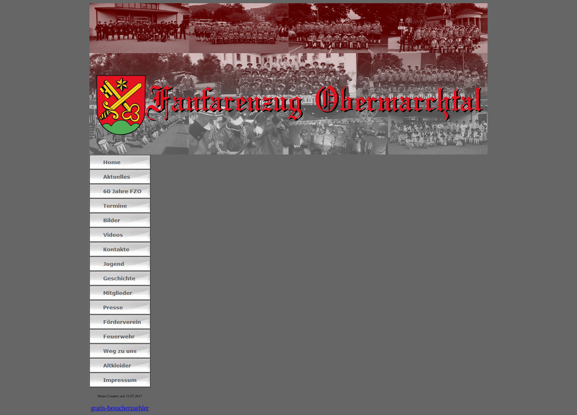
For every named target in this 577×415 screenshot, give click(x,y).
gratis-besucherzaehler (120, 408)
